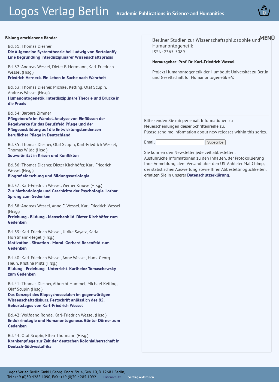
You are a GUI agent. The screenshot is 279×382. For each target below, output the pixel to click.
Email (149, 142)
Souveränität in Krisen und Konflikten (43, 155)
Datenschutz (112, 377)
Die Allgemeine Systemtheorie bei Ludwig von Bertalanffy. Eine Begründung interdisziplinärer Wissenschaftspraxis (62, 54)
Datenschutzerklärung (208, 175)
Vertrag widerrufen (141, 377)
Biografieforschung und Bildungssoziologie (48, 175)
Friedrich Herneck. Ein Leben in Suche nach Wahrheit (57, 77)
